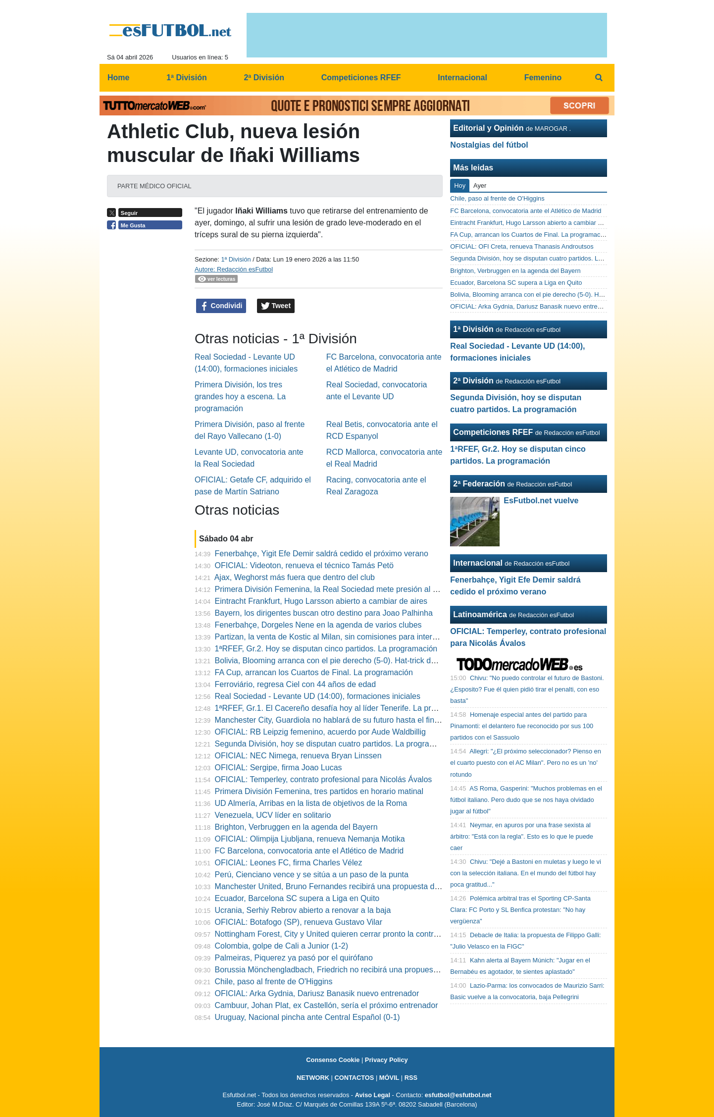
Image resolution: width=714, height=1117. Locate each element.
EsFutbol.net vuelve (541, 500)
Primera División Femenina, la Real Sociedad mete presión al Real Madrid (345, 589)
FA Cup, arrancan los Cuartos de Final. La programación (314, 672)
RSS (411, 1077)
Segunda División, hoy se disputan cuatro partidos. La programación (335, 744)
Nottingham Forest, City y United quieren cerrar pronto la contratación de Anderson (360, 934)
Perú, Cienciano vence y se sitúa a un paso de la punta (311, 874)
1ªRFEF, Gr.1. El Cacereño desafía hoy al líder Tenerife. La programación (344, 708)
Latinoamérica (480, 614)
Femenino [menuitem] (543, 77)
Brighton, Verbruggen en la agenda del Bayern (296, 827)
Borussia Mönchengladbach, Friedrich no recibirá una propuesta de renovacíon (353, 969)
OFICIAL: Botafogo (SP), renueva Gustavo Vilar (299, 922)
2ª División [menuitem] (264, 77)
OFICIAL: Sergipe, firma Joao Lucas (278, 767)
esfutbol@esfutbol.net (458, 1095)
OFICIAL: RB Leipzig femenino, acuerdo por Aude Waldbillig (320, 732)
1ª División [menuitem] (186, 77)
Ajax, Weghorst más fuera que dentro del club (294, 577)
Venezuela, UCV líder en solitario (273, 815)
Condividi (221, 306)
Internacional (478, 563)
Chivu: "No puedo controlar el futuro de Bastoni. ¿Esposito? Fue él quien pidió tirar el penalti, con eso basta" (527, 689)
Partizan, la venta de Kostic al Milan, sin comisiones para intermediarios (341, 637)
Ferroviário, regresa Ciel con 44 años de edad (295, 684)
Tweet (276, 306)
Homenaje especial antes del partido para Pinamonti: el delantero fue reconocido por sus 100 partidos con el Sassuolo (521, 726)
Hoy (459, 185)
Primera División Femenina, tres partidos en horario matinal (319, 791)
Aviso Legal (372, 1095)
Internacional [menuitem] (462, 77)
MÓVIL (389, 1077)
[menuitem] (599, 78)
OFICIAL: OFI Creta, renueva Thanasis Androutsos (521, 246)
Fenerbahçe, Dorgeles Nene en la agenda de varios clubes (318, 625)
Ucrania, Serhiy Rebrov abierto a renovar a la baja (303, 910)
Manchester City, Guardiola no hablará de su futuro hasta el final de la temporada (357, 720)
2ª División (473, 380)
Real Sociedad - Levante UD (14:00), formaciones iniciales (317, 696)
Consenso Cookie (332, 1060)
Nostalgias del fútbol (489, 145)
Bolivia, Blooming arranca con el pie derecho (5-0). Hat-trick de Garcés (339, 660)
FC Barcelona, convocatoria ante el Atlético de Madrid (309, 851)
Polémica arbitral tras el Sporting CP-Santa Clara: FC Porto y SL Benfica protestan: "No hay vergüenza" (520, 910)
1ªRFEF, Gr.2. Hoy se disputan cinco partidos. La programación (326, 648)
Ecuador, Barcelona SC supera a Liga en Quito (297, 898)
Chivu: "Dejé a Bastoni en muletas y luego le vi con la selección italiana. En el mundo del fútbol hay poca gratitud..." (525, 873)
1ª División (236, 259)
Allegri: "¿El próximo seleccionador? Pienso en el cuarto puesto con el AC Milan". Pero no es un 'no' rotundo (525, 762)
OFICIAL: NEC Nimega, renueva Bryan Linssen (298, 755)
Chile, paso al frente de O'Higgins (274, 981)
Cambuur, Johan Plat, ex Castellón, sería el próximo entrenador (326, 1005)
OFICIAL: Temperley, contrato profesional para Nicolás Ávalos (323, 779)
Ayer (479, 185)
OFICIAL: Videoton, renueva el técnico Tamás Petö (304, 565)
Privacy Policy (386, 1060)
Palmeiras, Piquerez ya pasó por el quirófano (294, 958)
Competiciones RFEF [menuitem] (361, 77)
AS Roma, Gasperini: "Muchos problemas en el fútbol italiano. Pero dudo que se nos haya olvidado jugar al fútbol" (526, 800)
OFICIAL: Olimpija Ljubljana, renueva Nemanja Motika (310, 839)
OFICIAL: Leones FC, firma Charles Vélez (288, 862)
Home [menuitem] (118, 77)
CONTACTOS (354, 1077)
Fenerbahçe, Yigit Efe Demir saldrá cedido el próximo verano (321, 553)
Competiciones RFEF (493, 432)
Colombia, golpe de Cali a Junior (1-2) (281, 946)
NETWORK (313, 1077)
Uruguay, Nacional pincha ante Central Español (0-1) (307, 1017)
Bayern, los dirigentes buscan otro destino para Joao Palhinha (324, 613)
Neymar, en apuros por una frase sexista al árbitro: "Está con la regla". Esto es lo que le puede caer (521, 836)
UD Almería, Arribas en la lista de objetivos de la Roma (311, 803)
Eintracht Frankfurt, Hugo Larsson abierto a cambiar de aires (321, 601)
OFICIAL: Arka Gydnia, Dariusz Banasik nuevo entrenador (317, 993)
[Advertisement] (147, 387)
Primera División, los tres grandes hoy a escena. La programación (240, 396)
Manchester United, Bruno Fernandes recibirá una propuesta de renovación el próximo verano (380, 886)
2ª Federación (479, 483)
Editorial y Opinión (488, 128)
